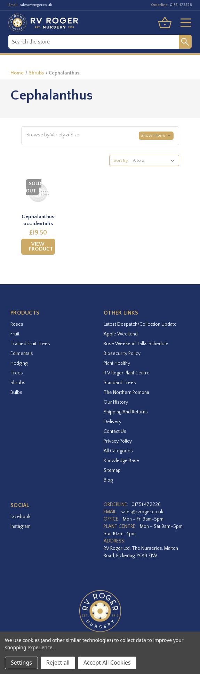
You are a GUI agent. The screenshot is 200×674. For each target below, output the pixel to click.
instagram (20, 526)
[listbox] (155, 160)
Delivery (112, 422)
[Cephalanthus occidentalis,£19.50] (38, 193)
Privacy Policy (118, 441)
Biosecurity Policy (122, 353)
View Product (41, 246)
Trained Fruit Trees (30, 344)
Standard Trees (120, 383)
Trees (16, 373)
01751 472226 (181, 5)
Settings (21, 662)
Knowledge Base (121, 460)
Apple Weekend (121, 334)
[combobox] (93, 42)
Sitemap (112, 470)
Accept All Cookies (107, 662)
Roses (16, 324)
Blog (108, 480)
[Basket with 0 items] (165, 23)
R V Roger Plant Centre (127, 373)
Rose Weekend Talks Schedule (136, 344)
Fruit (14, 334)
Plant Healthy (117, 363)
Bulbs (16, 392)
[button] (100, 135)
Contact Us (115, 431)
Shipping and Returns (126, 412)
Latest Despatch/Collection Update (140, 324)
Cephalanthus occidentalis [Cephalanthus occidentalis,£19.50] (38, 220)
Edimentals (21, 353)
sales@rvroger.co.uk (35, 5)
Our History (116, 402)
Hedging (18, 363)
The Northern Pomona (126, 392)
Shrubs (17, 383)
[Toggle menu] (183, 22)
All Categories (118, 451)
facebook (20, 517)
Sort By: (121, 160)
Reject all (58, 662)
